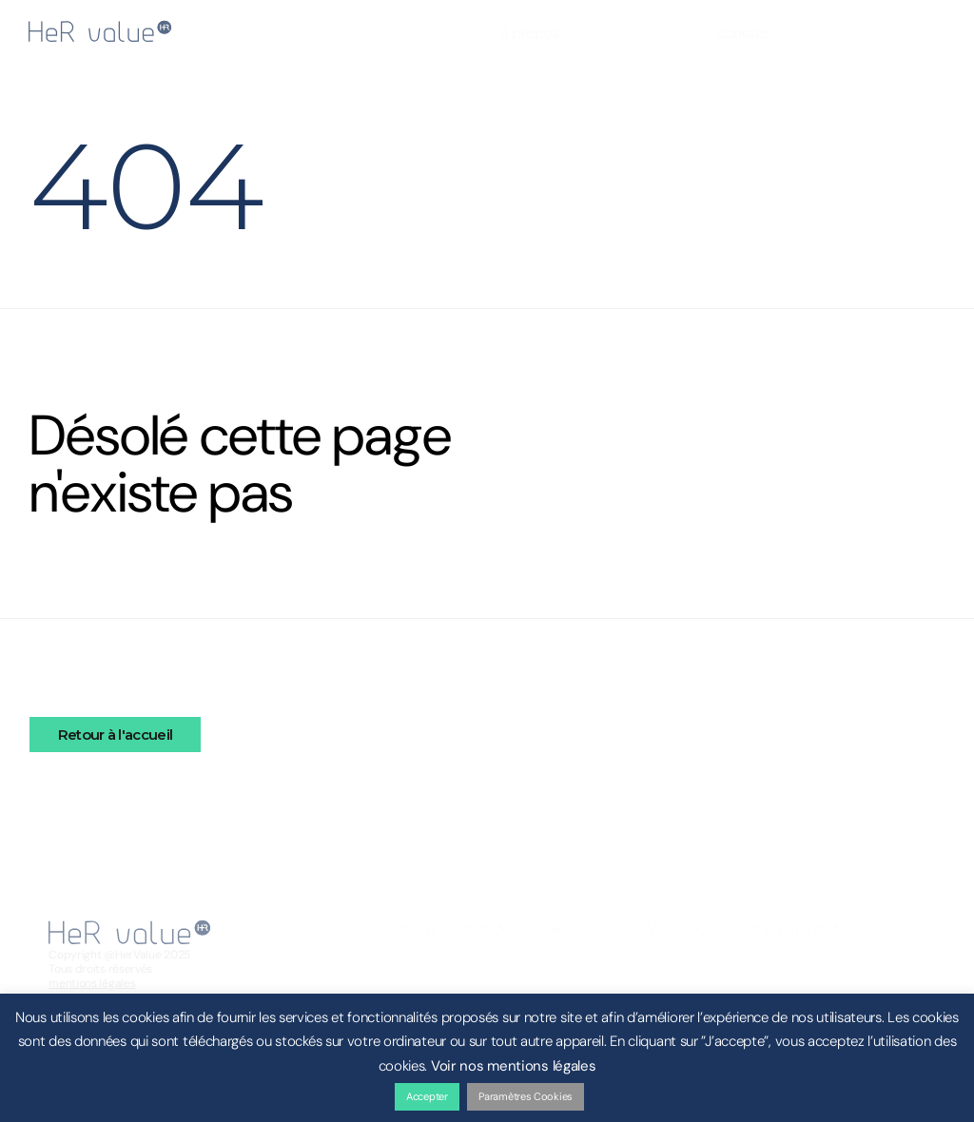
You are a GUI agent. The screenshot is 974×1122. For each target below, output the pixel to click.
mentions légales (92, 983)
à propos (530, 33)
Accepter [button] (427, 1096)
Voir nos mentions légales (513, 1065)
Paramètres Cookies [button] (525, 1096)
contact (742, 33)
